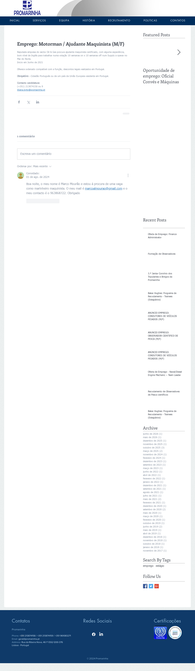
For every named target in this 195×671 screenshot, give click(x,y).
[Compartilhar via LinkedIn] (37, 102)
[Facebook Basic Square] (145, 586)
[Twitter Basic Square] (151, 586)
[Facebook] (93, 634)
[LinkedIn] (101, 634)
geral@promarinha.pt (29, 639)
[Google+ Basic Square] (156, 586)
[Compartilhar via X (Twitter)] (28, 102)
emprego (148, 566)
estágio (160, 566)
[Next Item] (179, 52)
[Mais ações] (128, 175)
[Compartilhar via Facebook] (19, 102)
